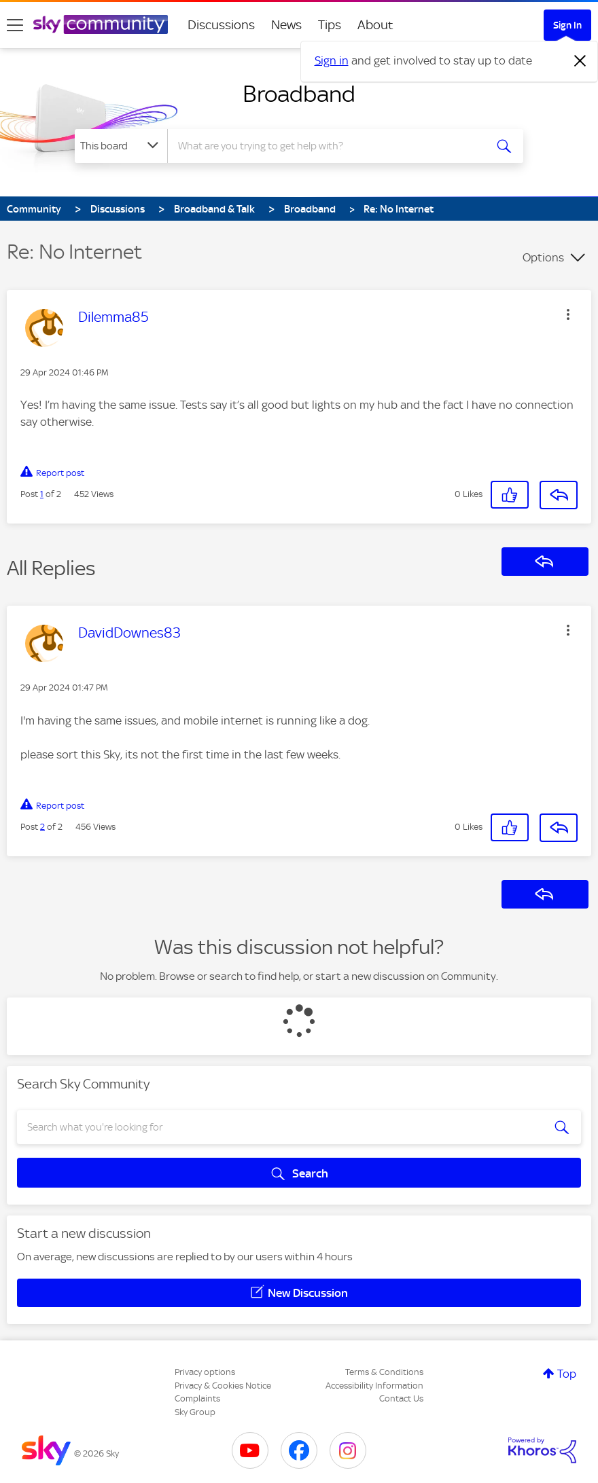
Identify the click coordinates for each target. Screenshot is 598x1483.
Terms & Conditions (384, 1372)
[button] (568, 314)
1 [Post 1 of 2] (41, 494)
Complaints (197, 1398)
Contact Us (401, 1398)
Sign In (567, 25)
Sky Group (195, 1412)
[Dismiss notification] (580, 61)
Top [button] (566, 1373)
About (375, 25)
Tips (329, 25)
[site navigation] (15, 25)
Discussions (221, 25)
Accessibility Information (374, 1385)
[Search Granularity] (121, 146)
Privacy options (205, 1372)
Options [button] (543, 257)
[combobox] (328, 146)
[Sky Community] (100, 24)
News (286, 25)
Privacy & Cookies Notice (223, 1385)
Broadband (299, 93)
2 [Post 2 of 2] (42, 827)
